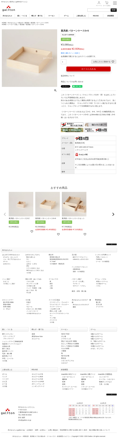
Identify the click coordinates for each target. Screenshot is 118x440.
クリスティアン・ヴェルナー (59, 302)
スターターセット (68, 377)
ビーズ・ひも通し (79, 281)
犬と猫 (63, 336)
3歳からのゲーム (97, 334)
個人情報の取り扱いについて (99, 430)
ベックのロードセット (80, 267)
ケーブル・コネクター (107, 379)
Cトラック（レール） (70, 387)
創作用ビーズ (7, 356)
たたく (28, 261)
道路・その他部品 (79, 271)
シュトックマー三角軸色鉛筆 (12, 341)
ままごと (6, 281)
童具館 (27, 23)
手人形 (28, 292)
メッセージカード (32, 311)
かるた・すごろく (97, 348)
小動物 (63, 351)
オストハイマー (7, 300)
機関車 (64, 379)
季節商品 (98, 300)
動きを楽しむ (30, 257)
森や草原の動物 (8, 302)
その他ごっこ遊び (9, 284)
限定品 (63, 358)
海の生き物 (65, 356)
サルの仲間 (65, 348)
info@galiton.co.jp (24, 420)
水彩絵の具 (6, 346)
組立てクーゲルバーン (80, 257)
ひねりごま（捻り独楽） (34, 309)
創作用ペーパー (7, 351)
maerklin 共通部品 (105, 374)
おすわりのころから (32, 255)
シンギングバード (38, 386)
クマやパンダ (66, 339)
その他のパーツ (67, 389)
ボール (5, 261)
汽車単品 (99, 259)
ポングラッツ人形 (32, 284)
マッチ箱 (53, 318)
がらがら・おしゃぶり (10, 257)
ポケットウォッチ (38, 384)
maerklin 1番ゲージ (87, 374)
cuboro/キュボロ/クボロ (80, 259)
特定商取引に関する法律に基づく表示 (73, 430)
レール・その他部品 (102, 261)
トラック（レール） (88, 387)
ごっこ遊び (6, 279)
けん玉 (4, 381)
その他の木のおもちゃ (33, 313)
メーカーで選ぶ (13, 24)
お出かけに (7, 264)
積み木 (20, 23)
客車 (63, 382)
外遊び (28, 302)
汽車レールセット (102, 257)
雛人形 (98, 302)
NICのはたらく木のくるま (35, 270)
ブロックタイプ (8, 338)
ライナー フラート (56, 307)
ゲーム (66, 16)
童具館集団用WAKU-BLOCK (59, 259)
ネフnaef (53, 261)
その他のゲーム (101, 284)
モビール (29, 307)
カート (106, 5)
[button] (5, 214)
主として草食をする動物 (70, 344)
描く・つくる (22, 16)
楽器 (33, 334)
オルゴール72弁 (37, 379)
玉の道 (74, 255)
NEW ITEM (65, 334)
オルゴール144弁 (38, 381)
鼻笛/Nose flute (37, 336)
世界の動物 (7, 307)
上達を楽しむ (81, 16)
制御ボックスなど (105, 382)
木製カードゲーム (102, 281)
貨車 (63, 384)
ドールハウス (53, 279)
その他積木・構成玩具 (57, 264)
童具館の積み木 (55, 257)
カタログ (64, 363)
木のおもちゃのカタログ (81, 304)
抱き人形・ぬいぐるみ (33, 279)
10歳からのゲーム (97, 346)
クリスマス (53, 320)
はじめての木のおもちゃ (11, 255)
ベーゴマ (5, 379)
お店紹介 (30, 430)
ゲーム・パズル (100, 279)
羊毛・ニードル (7, 358)
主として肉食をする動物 (70, 346)
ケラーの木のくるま (33, 268)
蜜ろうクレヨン (7, 334)
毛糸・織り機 (7, 353)
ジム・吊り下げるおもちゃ (12, 259)
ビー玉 (4, 384)
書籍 (74, 307)
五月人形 (99, 304)
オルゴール (36, 339)
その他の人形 (30, 286)
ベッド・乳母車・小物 (33, 288)
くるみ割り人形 (55, 309)
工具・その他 (104, 384)
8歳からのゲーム (97, 344)
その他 (28, 273)
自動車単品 (76, 269)
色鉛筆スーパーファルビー (11, 344)
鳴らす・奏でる (37, 16)
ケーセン (51, 16)
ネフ (27, 304)
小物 (51, 288)
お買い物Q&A (53, 430)
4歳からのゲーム (97, 336)
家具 (51, 284)
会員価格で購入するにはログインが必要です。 (79, 56)
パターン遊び (76, 279)
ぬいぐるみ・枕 (31, 290)
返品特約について (68, 76)
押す (27, 266)
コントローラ (104, 377)
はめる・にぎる (31, 264)
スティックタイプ (9, 336)
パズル (98, 286)
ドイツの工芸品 (54, 300)
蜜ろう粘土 (6, 349)
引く (27, 259)
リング (4, 377)
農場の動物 (7, 304)
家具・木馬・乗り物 (79, 291)
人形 (51, 286)
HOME (4, 23)
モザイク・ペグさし (79, 286)
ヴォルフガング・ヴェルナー (59, 304)
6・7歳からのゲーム (98, 341)
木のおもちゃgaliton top (16, 430)
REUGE (96, 16)
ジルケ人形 (30, 281)
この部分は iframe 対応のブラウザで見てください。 (92, 413)
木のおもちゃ (7, 16)
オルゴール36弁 (37, 377)
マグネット (76, 284)
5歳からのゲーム (97, 339)
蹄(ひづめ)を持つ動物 (69, 341)
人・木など (7, 309)
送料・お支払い (40, 430)
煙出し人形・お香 (55, 311)
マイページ (99, 5)
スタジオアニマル (67, 361)
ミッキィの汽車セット (103, 255)
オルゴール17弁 (37, 374)
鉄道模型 (110, 16)
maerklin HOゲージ (68, 374)
